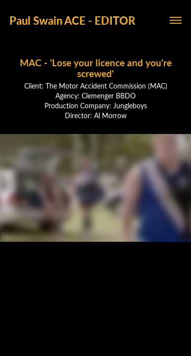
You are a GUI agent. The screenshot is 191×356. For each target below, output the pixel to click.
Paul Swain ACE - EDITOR (72, 20)
